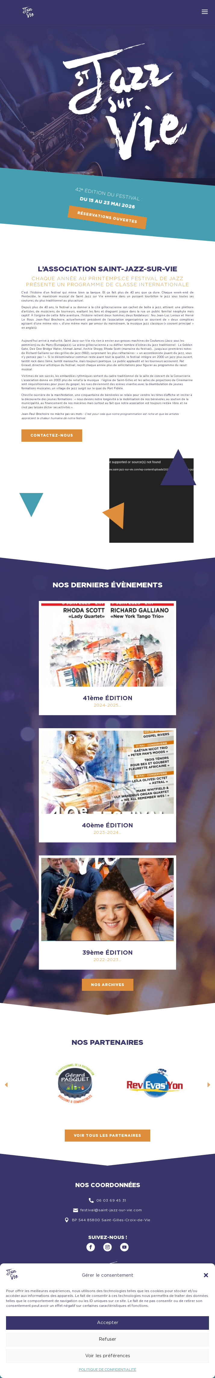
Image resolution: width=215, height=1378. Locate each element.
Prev (6, 1085)
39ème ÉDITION (107, 953)
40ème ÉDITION (107, 826)
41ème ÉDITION (107, 698)
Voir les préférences (107, 1356)
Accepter (107, 1322)
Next (209, 1085)
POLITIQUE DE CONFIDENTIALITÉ (107, 1369)
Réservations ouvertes (107, 217)
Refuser (107, 1339)
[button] (206, 1275)
